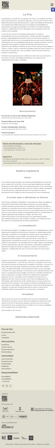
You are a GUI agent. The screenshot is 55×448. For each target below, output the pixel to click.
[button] (53, 10)
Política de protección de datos (24, 444)
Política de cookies (43, 444)
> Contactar (6, 381)
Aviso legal (9, 444)
